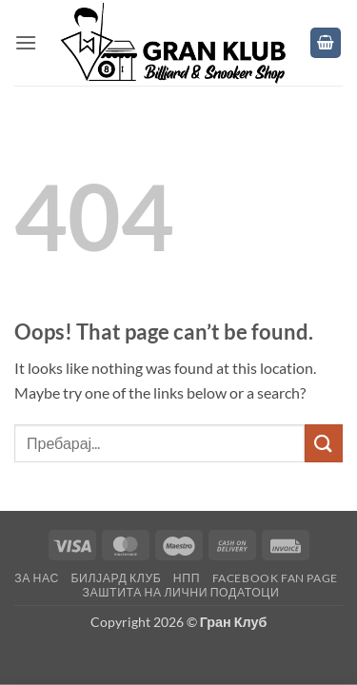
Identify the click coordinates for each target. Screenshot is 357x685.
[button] (25, 42)
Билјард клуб (115, 578)
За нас (36, 578)
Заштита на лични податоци (180, 592)
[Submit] (324, 442)
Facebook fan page (275, 578)
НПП (186, 578)
